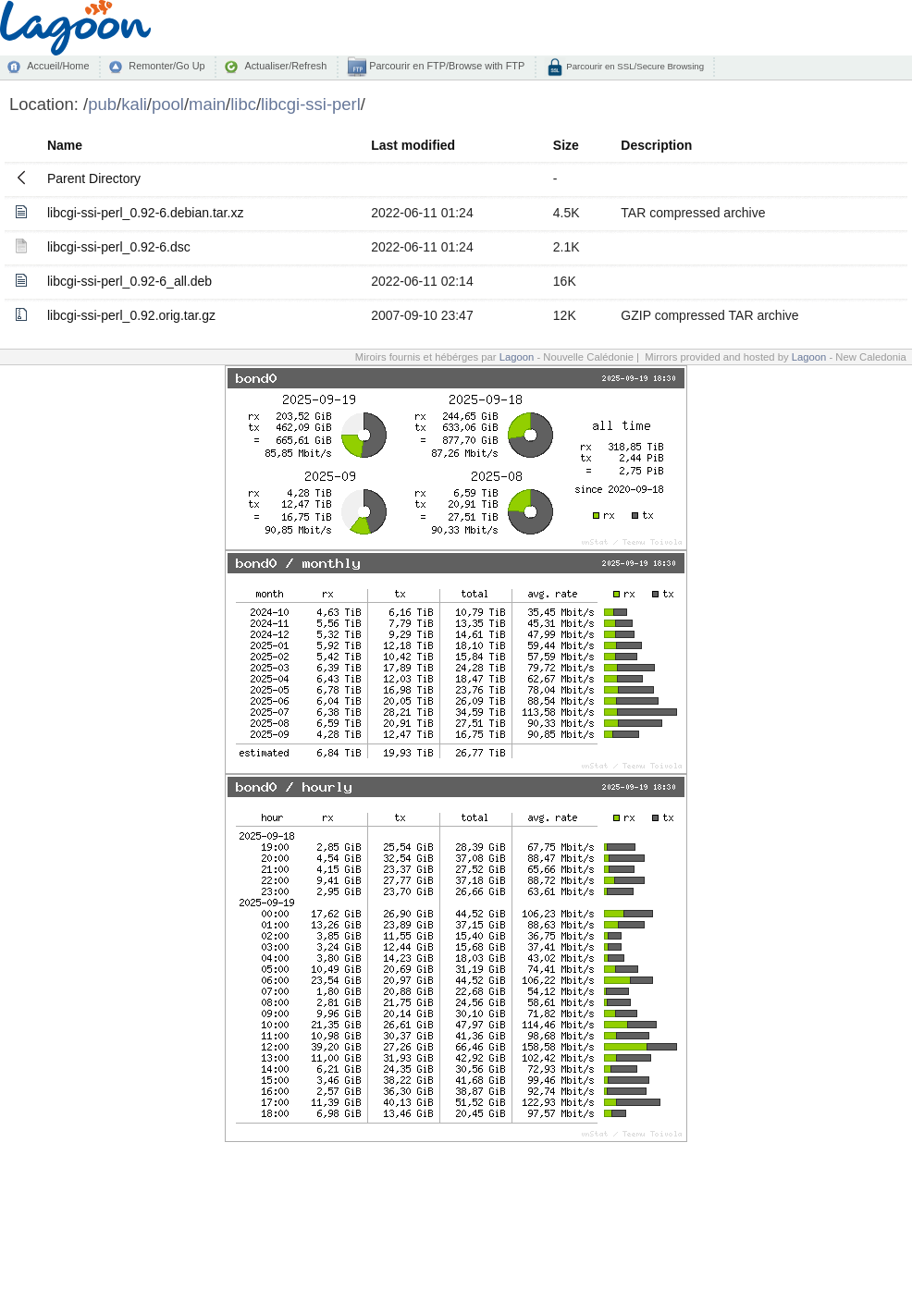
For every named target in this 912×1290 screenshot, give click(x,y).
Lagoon (517, 356)
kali (134, 104)
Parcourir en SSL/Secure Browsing (634, 66)
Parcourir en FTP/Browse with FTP (445, 65)
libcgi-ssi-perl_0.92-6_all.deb (129, 281)
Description (656, 145)
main (207, 104)
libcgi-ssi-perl (311, 104)
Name (64, 145)
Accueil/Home (58, 65)
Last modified (413, 145)
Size (566, 145)
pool (168, 104)
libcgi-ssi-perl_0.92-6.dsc (119, 247)
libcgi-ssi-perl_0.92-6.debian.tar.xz (145, 212)
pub (102, 104)
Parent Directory (94, 178)
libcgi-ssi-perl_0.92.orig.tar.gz (131, 315)
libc (243, 104)
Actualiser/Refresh (285, 65)
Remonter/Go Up (166, 65)
